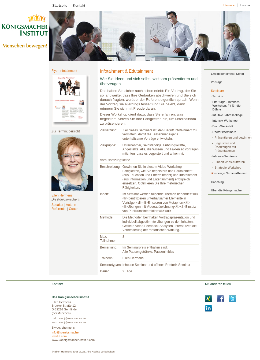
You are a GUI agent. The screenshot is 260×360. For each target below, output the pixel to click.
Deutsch (229, 5)
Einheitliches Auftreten (229, 162)
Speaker (57, 205)
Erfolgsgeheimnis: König (227, 73)
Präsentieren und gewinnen (232, 137)
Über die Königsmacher (227, 190)
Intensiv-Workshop (224, 120)
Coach (73, 209)
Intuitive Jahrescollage (227, 115)
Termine (217, 96)
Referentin (58, 209)
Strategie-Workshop (227, 167)
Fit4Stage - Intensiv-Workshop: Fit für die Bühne (226, 105)
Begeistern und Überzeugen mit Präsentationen (225, 147)
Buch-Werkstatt (222, 126)
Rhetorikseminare (224, 131)
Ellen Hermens (62, 195)
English (245, 5)
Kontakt (79, 5)
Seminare (217, 90)
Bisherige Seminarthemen (229, 173)
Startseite (59, 5)
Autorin (71, 205)
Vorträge (216, 82)
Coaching (217, 182)
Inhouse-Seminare (224, 156)
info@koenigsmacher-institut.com (66, 334)
